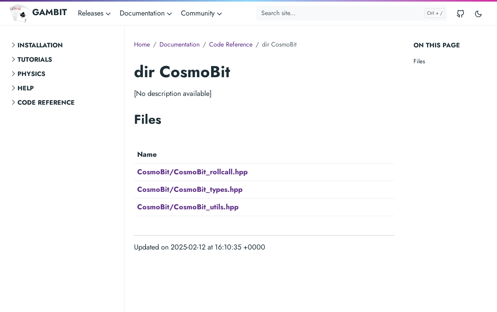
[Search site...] (351, 13)
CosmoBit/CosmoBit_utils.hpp (188, 207)
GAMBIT (38, 13)
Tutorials (34, 59)
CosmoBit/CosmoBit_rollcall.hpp (192, 172)
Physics (31, 73)
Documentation (179, 44)
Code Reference (46, 102)
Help (25, 88)
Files (419, 61)
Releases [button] (95, 13)
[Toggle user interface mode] (478, 13)
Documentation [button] (146, 13)
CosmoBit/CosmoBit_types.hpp (190, 189)
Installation (40, 45)
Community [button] (202, 13)
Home (142, 44)
